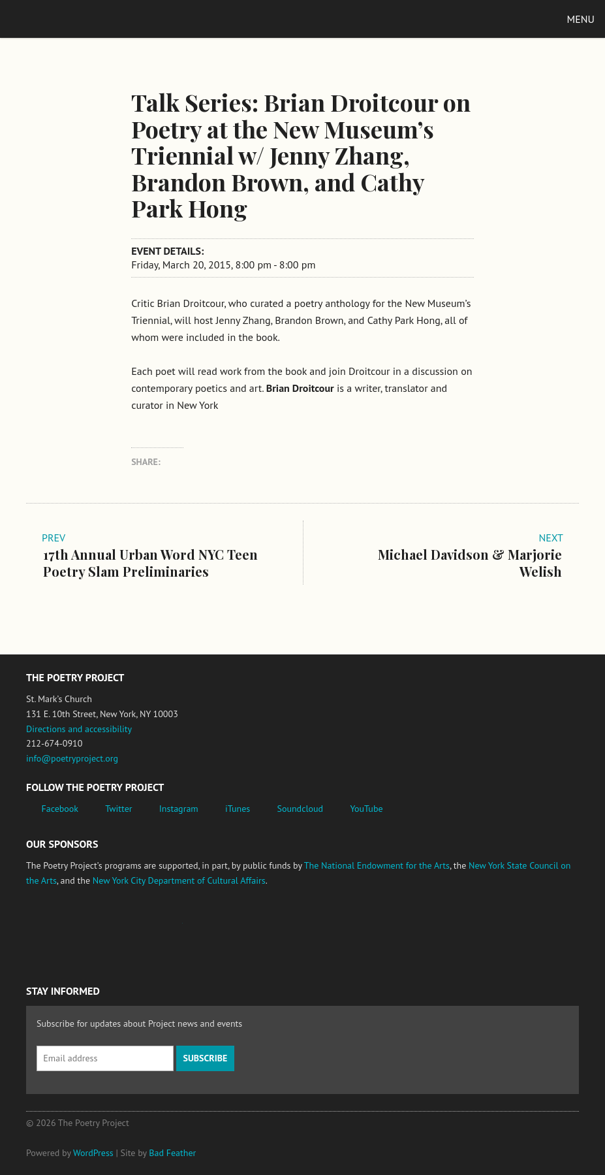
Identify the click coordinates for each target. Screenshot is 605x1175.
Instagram (178, 808)
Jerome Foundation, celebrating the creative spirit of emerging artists (147, 929)
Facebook (60, 808)
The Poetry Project (71, 18)
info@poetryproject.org (72, 758)
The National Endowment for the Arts (377, 865)
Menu (581, 18)
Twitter (118, 808)
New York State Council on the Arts (217, 929)
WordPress (93, 1153)
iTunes (237, 808)
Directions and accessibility (79, 729)
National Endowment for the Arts (62, 929)
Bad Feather (172, 1153)
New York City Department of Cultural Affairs (179, 880)
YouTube (366, 808)
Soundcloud (300, 808)
